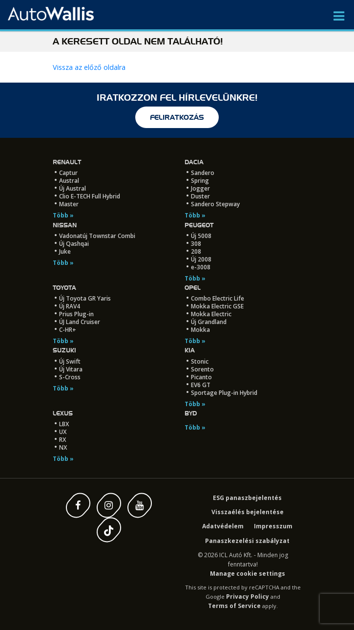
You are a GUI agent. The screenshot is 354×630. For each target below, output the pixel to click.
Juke (65, 251)
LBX (64, 424)
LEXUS (63, 413)
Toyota (64, 287)
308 (196, 243)
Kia (190, 350)
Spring (200, 180)
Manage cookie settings (247, 573)
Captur (68, 173)
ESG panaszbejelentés (247, 498)
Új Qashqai (74, 243)
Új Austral (72, 188)
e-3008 (200, 267)
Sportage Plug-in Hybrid (224, 393)
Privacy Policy (247, 596)
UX (62, 432)
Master (69, 204)
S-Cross (70, 377)
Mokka (200, 330)
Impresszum (273, 526)
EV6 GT (200, 385)
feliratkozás (177, 117)
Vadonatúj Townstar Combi (97, 236)
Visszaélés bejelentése (247, 512)
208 (196, 251)
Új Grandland (209, 322)
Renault (67, 162)
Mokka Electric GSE (217, 306)
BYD (191, 413)
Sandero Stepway (215, 204)
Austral (69, 180)
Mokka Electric (211, 314)
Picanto (201, 377)
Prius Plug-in (76, 314)
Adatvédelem (223, 526)
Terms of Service (234, 606)
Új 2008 (201, 259)
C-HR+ (67, 330)
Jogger (200, 188)
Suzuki (64, 350)
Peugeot (199, 225)
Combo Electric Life (217, 298)
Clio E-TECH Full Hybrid (89, 196)
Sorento (202, 369)
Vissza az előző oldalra (89, 67)
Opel (193, 287)
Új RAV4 (69, 306)
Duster (200, 196)
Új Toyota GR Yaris (85, 298)
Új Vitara (71, 369)
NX (63, 447)
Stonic (199, 361)
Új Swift (70, 361)
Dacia (194, 162)
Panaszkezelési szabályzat (247, 541)
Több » (63, 215)
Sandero (202, 173)
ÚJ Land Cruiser (79, 322)
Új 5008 (201, 236)
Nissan (65, 225)
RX (62, 439)
